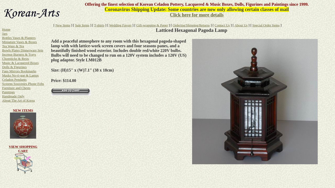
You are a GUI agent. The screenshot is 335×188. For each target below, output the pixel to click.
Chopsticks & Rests (15, 59)
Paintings (8, 92)
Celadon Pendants (14, 79)
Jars (4, 34)
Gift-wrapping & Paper (152, 25)
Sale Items (82, 25)
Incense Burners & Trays (19, 54)
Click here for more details (197, 14)
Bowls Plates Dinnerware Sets (22, 50)
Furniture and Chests (16, 88)
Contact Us (222, 25)
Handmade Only (13, 96)
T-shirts (99, 25)
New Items (62, 25)
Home (6, 29)
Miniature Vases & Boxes (19, 42)
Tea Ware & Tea (13, 46)
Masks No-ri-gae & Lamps (20, 75)
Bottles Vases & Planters (19, 38)
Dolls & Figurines (14, 67)
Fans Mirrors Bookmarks (19, 71)
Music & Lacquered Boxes (20, 63)
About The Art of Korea (18, 100)
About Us (241, 25)
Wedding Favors (120, 25)
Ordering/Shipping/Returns (191, 25)
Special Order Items (266, 25)
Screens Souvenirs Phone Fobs (23, 84)
